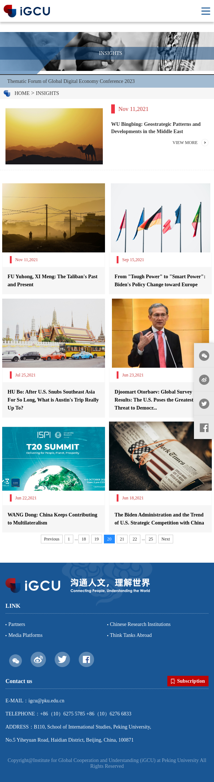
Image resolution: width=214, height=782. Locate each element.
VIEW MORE (185, 142)
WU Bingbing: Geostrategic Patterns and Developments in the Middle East (156, 127)
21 (122, 539)
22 (135, 539)
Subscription (188, 681)
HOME (22, 93)
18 (84, 539)
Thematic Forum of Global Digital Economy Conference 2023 (71, 81)
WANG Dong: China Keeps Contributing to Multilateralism (52, 519)
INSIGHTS (47, 93)
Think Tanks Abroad (131, 635)
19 (96, 539)
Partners (16, 624)
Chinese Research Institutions (140, 624)
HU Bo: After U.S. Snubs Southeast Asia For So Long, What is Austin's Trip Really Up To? (53, 400)
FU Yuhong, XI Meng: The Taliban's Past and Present (53, 280)
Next (166, 539)
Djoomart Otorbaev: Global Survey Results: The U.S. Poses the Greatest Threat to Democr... (153, 400)
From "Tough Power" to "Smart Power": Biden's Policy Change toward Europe (159, 280)
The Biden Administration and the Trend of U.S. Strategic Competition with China (159, 519)
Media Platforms (25, 635)
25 (151, 539)
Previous (51, 539)
